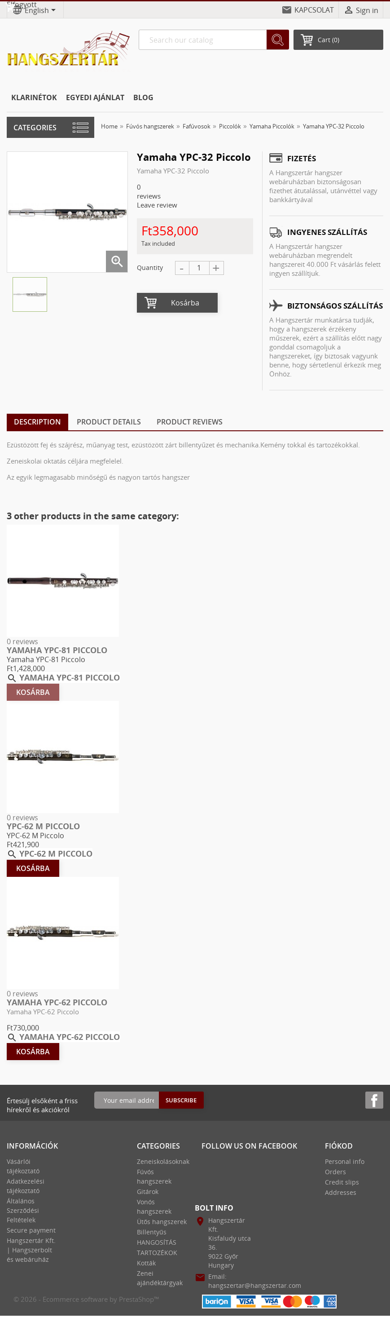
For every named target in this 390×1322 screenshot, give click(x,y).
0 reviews (22, 641)
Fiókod (339, 1146)
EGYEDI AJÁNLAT (95, 97)
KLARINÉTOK (34, 97)
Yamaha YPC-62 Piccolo (57, 1002)
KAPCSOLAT (314, 10)
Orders (335, 1171)
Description (37, 422)
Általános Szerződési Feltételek (23, 1210)
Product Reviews (190, 422)
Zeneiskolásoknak (163, 1161)
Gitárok (147, 1191)
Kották (146, 1263)
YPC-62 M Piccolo (43, 826)
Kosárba (185, 303)
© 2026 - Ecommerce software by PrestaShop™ (86, 1299)
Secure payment (31, 1230)
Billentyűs (152, 1232)
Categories (35, 128)
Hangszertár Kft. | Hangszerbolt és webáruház (31, 1250)
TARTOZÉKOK (157, 1252)
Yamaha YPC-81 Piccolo (57, 650)
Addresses (340, 1192)
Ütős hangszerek (162, 1221)
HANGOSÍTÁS (156, 1242)
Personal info (344, 1161)
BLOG (143, 97)
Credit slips (342, 1182)
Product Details (109, 422)
